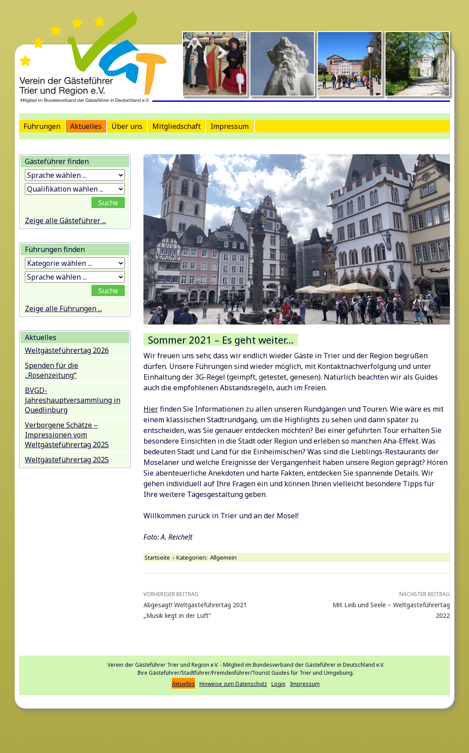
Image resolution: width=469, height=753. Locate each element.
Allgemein (223, 557)
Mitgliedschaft (176, 126)
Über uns (127, 126)
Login (278, 684)
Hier (150, 409)
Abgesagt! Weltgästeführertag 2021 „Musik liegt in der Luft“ (204, 604)
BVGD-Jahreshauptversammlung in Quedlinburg (72, 400)
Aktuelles (86, 126)
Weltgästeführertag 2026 (67, 350)
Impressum (230, 126)
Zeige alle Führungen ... (63, 308)
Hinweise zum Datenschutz (233, 684)
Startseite (157, 557)
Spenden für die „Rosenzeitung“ (51, 370)
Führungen (42, 126)
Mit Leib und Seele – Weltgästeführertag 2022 (388, 604)
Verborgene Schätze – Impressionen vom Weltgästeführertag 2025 (67, 434)
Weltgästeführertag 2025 (67, 460)
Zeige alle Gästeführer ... (65, 220)
